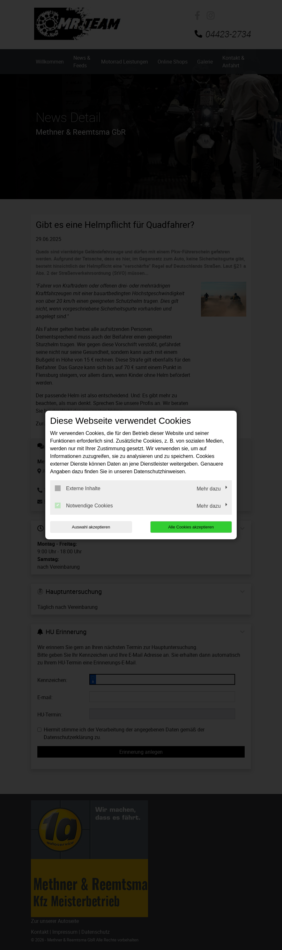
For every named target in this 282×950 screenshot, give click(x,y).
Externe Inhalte (77, 488)
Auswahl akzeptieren (91, 527)
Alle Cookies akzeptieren (191, 527)
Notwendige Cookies (84, 505)
